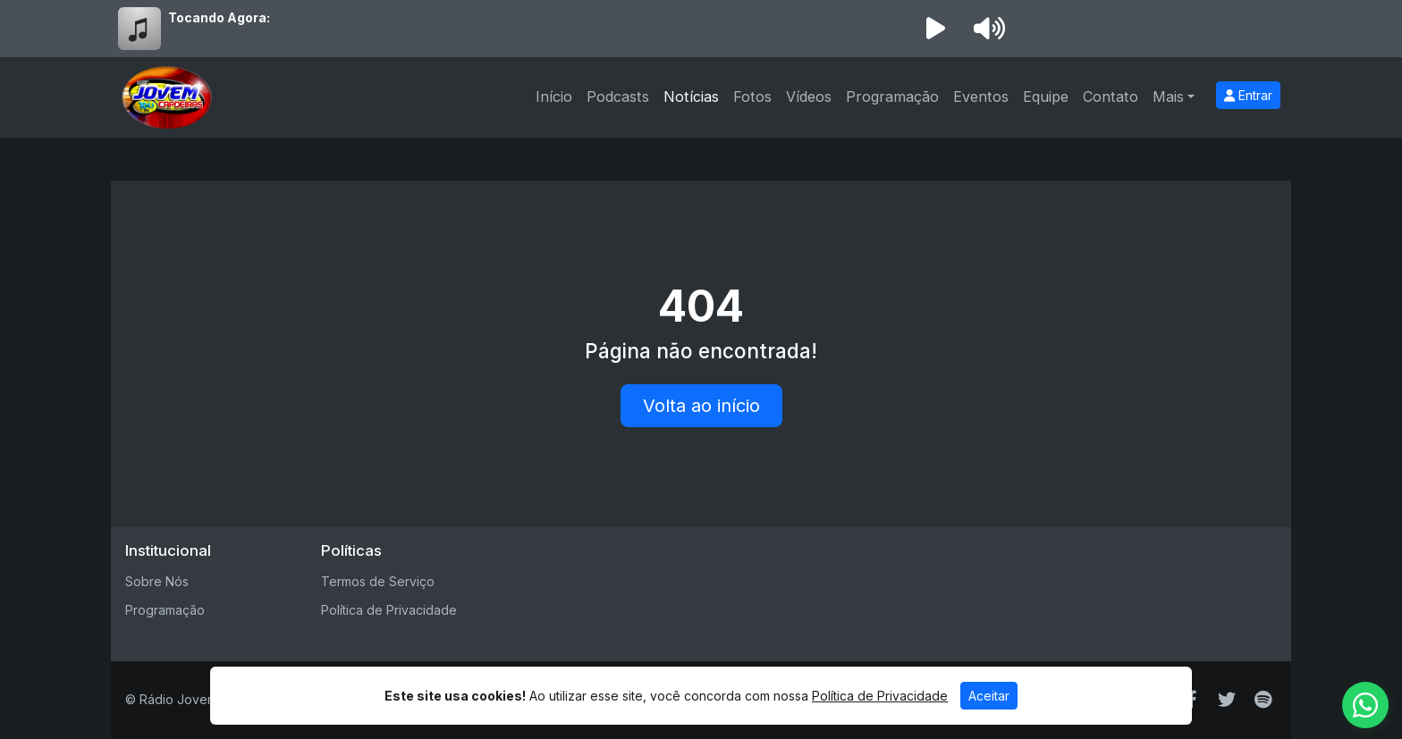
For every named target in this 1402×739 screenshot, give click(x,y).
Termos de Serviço (378, 581)
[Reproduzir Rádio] (935, 28)
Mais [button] (1168, 96)
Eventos (981, 96)
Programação (892, 96)
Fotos (752, 96)
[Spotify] (1262, 699)
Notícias (691, 96)
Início (554, 96)
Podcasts (618, 96)
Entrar (1248, 95)
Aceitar (988, 695)
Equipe (1045, 96)
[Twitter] (1227, 699)
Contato (1110, 96)
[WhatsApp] (1365, 705)
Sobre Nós (157, 581)
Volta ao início (701, 405)
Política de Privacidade (389, 609)
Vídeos (809, 96)
